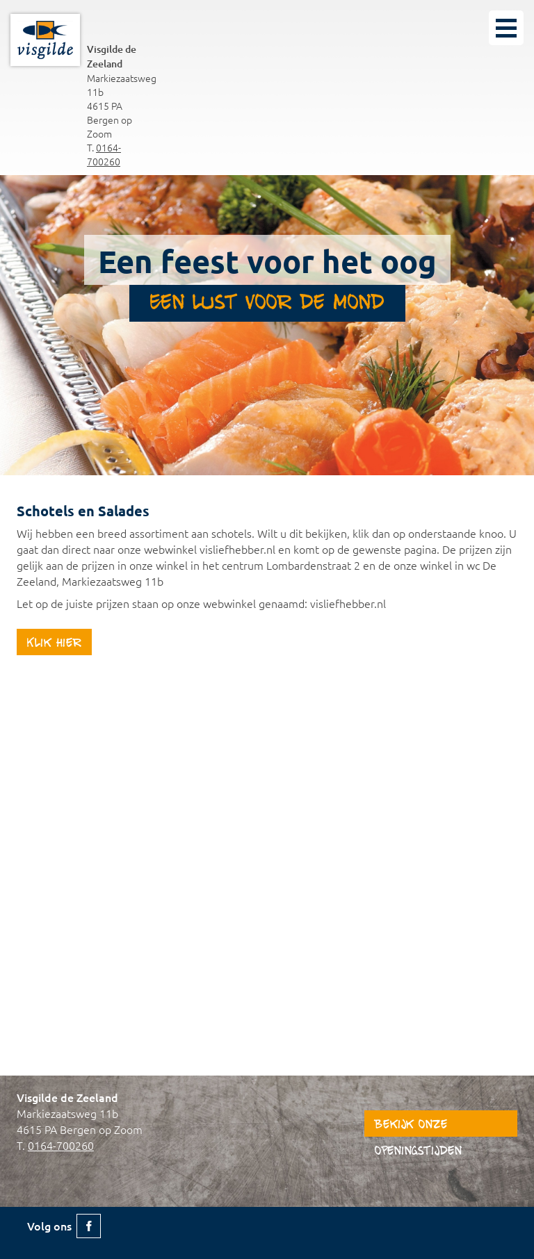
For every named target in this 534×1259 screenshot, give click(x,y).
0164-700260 (104, 154)
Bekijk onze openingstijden (418, 1128)
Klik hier (54, 644)
